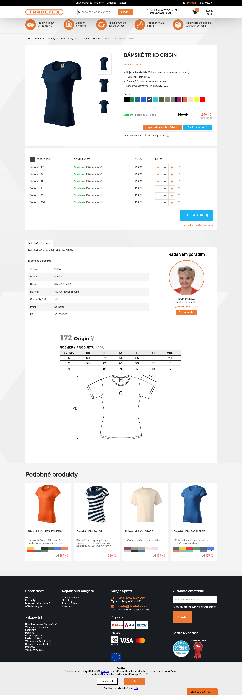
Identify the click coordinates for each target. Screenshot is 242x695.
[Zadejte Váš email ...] (195, 599)
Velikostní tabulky (34, 649)
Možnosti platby (34, 635)
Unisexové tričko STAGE (139, 531)
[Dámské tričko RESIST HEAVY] (48, 504)
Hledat (125, 12)
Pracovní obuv (69, 603)
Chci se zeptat (187, 312)
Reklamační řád (33, 638)
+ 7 (210, 551)
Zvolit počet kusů (197, 127)
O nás (28, 597)
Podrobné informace (39, 243)
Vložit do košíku (197, 215)
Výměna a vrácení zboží (38, 641)
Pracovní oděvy (70, 597)
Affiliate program (34, 606)
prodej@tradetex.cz (129, 606)
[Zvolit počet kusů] (165, 167)
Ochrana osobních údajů (38, 644)
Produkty (39, 38)
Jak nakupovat (84, 2)
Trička (85, 38)
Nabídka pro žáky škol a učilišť (41, 624)
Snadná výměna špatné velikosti (117, 24)
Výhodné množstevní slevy (162, 127)
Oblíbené (111, 2)
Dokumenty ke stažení (37, 603)
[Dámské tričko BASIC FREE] (194, 504)
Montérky (67, 600)
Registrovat (205, 3)
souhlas (105, 671)
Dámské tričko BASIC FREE (189, 531)
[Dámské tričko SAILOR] (97, 504)
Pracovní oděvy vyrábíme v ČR (46, 24)
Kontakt (123, 2)
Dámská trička (101, 38)
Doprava (29, 632)
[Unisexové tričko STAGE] (145, 504)
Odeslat (183, 617)
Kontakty (30, 600)
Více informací (133, 64)
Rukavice (67, 606)
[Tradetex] (44, 10)
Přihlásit (191, 3)
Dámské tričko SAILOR (89, 531)
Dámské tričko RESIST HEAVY (45, 531)
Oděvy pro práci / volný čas (63, 38)
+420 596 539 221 (128, 598)
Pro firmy (99, 2)
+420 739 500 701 (186, 306)
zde (136, 688)
